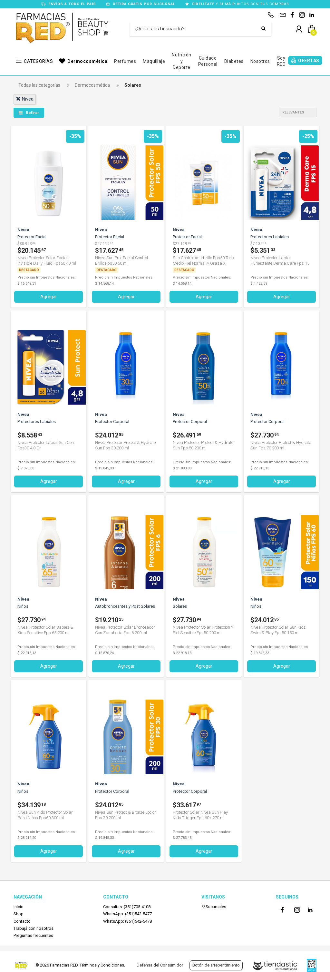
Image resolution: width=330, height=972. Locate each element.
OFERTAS (308, 60)
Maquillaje (154, 61)
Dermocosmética (87, 61)
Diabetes (234, 61)
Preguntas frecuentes (33, 935)
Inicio (19, 906)
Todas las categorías (39, 85)
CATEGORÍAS (38, 61)
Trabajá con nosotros (33, 928)
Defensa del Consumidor (160, 965)
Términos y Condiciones (102, 965)
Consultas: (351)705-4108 (126, 906)
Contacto (22, 921)
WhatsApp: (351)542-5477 (127, 913)
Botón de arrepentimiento (216, 965)
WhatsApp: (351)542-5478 (127, 921)
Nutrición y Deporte (181, 61)
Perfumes (125, 61)
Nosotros (260, 61)
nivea (25, 99)
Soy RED (281, 61)
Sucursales (213, 906)
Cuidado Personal (208, 61)
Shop (19, 913)
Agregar (48, 296)
